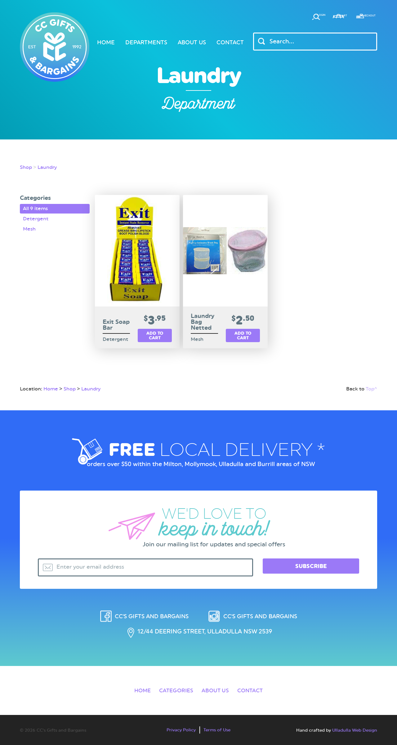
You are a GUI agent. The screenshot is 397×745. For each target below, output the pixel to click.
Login (278, 17)
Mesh (29, 227)
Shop (26, 167)
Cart (317, 17)
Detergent (35, 218)
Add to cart (154, 336)
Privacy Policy (180, 728)
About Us (192, 42)
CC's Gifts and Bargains (149, 611)
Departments (146, 42)
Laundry (47, 167)
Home (106, 42)
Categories (174, 688)
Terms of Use (217, 728)
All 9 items (35, 208)
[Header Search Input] (315, 42)
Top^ (371, 383)
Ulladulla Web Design (354, 728)
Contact (230, 42)
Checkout (361, 17)
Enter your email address (93, 562)
